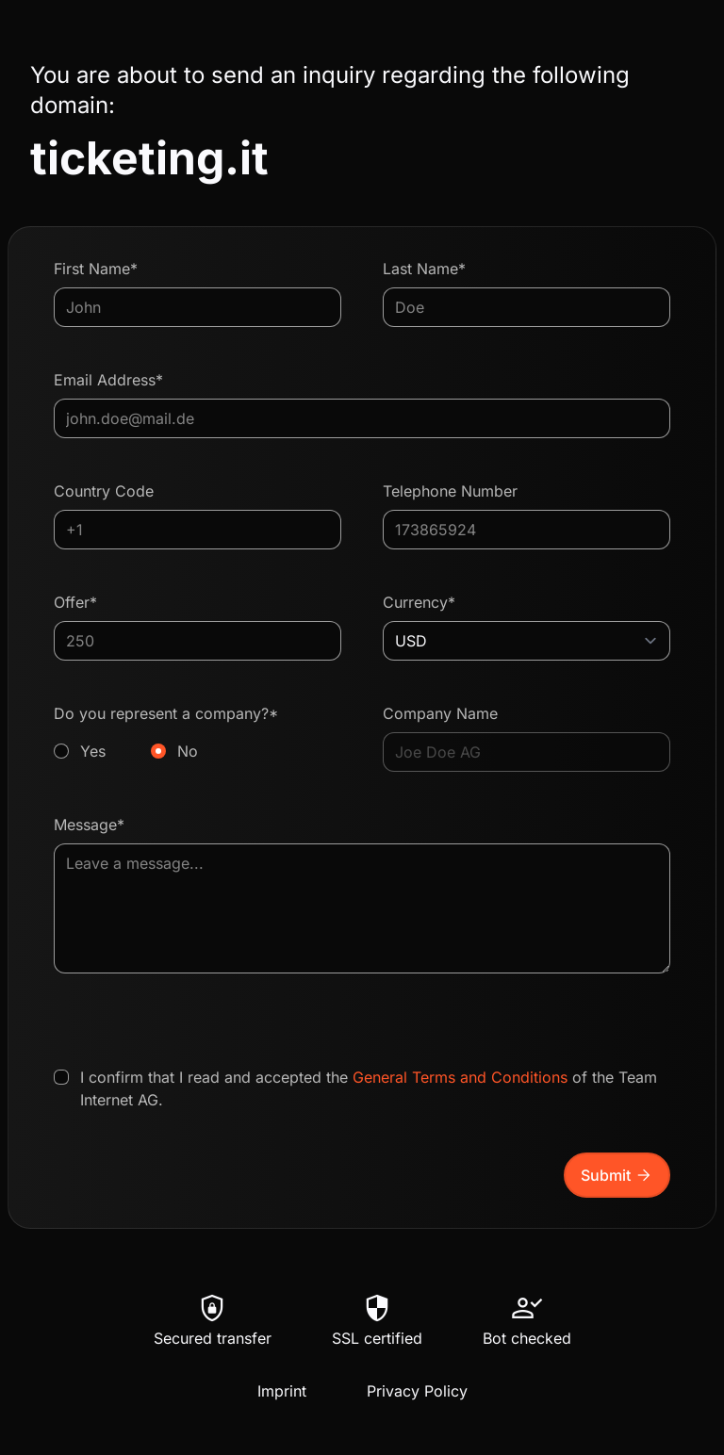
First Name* (96, 268)
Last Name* (424, 268)
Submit (617, 1175)
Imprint (281, 1390)
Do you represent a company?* (197, 733)
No (187, 751)
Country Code (104, 491)
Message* (89, 824)
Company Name (440, 713)
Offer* (75, 602)
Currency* (419, 602)
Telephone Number (450, 491)
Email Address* (108, 379)
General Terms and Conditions (460, 1077)
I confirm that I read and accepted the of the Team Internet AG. (368, 1088)
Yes (93, 751)
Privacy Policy (417, 1390)
